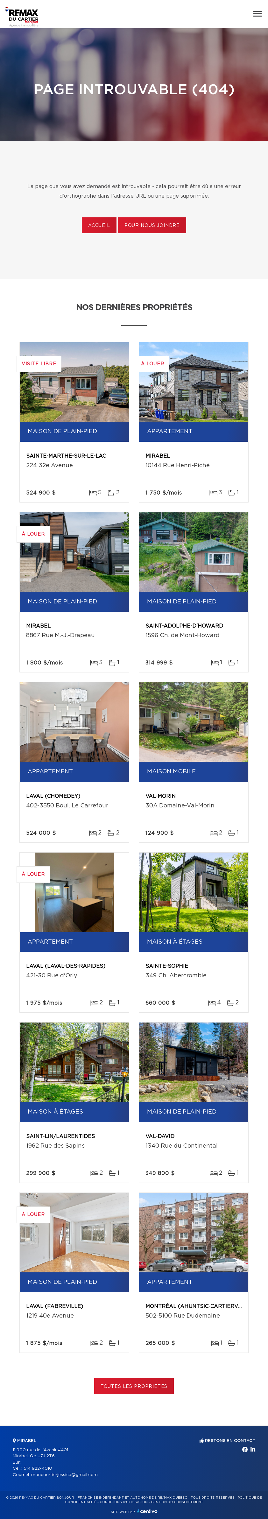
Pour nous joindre (152, 225)
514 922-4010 (38, 1468)
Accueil (99, 225)
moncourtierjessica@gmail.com (64, 1475)
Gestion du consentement (177, 1502)
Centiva (147, 1511)
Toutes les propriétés (134, 1386)
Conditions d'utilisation (124, 1502)
